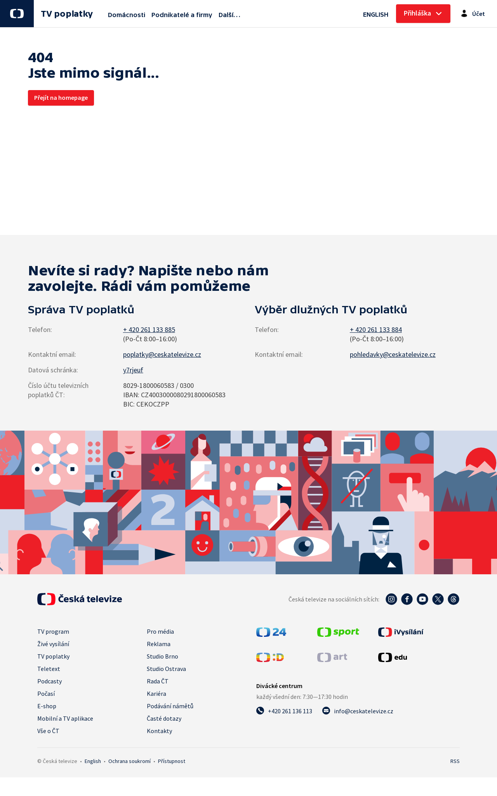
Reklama (158, 644)
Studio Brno (162, 656)
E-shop (46, 706)
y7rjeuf (133, 369)
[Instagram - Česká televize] (391, 599)
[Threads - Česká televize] (453, 599)
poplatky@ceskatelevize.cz (162, 354)
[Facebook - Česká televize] (407, 599)
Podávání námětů (170, 706)
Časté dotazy (164, 718)
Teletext (48, 669)
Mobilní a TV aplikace (65, 718)
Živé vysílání (53, 644)
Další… (229, 14)
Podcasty (49, 681)
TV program (53, 631)
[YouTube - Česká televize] (422, 599)
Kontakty (159, 731)
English (93, 761)
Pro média (160, 631)
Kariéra (156, 693)
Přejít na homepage (61, 97)
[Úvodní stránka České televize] (79, 599)
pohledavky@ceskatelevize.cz (393, 354)
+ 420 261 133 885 (149, 329)
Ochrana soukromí (129, 761)
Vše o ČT (48, 731)
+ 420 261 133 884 (376, 329)
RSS (455, 761)
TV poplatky (66, 14)
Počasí (46, 693)
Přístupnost (171, 761)
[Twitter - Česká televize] (438, 599)
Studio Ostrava (166, 669)
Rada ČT (158, 681)
